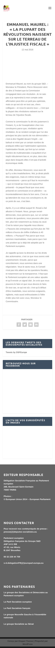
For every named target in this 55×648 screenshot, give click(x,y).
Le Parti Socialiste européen (18, 602)
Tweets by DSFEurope (16, 352)
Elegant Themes (25, 641)
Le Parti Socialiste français (17, 608)
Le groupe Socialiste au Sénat (19, 624)
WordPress (28, 644)
